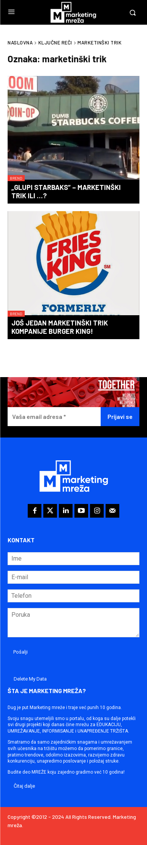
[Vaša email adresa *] (54, 416)
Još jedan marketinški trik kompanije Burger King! (59, 327)
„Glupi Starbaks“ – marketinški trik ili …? (66, 191)
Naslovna (20, 42)
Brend (16, 178)
